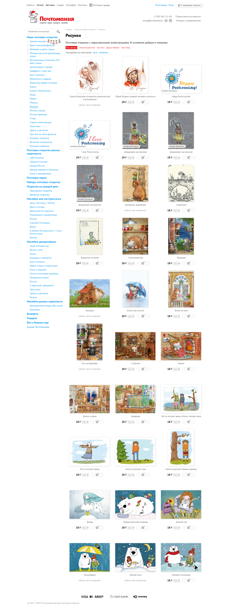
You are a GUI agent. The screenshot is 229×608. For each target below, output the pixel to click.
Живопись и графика (40, 78)
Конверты (32, 313)
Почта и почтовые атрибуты (44, 273)
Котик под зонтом (135, 310)
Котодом (90, 310)
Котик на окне (181, 310)
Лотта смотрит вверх (90, 469)
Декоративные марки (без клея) (46, 305)
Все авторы (71, 47)
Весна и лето (36, 249)
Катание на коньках (181, 574)
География (71, 5)
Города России (37, 165)
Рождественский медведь (135, 522)
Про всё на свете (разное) (43, 134)
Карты (33, 86)
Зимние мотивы (38, 41)
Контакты (82, 5)
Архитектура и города (41, 66)
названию (103, 52)
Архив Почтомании (38, 327)
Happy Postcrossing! (181, 96)
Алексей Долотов (87, 47)
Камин (181, 363)
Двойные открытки (40, 194)
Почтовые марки (37, 177)
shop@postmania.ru (153, 20)
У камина (135, 363)
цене (95, 52)
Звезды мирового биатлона (44, 169)
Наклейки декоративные (41, 241)
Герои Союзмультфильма (42, 45)
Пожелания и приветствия (43, 214)
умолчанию (86, 52)
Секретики (181, 204)
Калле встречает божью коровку (181, 469)
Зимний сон (181, 522)
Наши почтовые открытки (42, 37)
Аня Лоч (100, 47)
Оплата (40, 5)
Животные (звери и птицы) (43, 82)
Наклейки (35, 309)
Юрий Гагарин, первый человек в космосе (135, 96)
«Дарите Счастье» (39, 161)
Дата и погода (37, 206)
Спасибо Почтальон (40, 222)
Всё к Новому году (38, 322)
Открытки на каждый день (42, 186)
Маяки (33, 98)
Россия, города (37, 110)
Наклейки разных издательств (45, 301)
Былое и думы (90, 416)
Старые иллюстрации (40, 122)
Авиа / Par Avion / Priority (42, 202)
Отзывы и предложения (188, 20)
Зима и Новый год (39, 245)
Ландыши (181, 257)
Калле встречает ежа (136, 469)
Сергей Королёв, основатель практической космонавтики (90, 98)
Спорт (33, 118)
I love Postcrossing (89, 152)
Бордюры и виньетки (41, 257)
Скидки (60, 5)
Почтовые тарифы (99, 5)
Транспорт (35, 126)
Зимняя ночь (136, 574)
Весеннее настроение (41, 142)
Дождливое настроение (135, 152)
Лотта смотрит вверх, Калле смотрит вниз (181, 416)
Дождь (90, 522)
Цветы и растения (39, 130)
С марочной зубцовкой (41, 285)
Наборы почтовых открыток (43, 182)
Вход (171, 5)
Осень (33, 253)
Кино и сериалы (38, 269)
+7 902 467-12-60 (163, 16)
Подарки (32, 318)
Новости (30, 5)
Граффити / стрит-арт (40, 70)
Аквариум (135, 416)
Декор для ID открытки (42, 210)
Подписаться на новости (188, 16)
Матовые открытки (39, 138)
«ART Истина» (37, 157)
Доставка (50, 5)
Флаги (33, 226)
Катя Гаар (126, 47)
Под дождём (90, 574)
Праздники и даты (39, 277)
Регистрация (161, 5)
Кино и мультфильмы (40, 173)
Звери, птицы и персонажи (44, 265)
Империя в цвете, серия (42, 49)
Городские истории (90, 257)
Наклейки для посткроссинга (44, 198)
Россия (33, 218)
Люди (33, 94)
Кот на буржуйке (90, 363)
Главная (69, 29)
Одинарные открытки (41, 190)
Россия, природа (38, 114)
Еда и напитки (37, 74)
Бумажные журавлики (135, 204)
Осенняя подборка (39, 146)
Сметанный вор (135, 257)
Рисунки (34, 106)
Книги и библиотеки (40, 90)
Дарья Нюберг (112, 47)
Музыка (34, 102)
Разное (33, 237)
